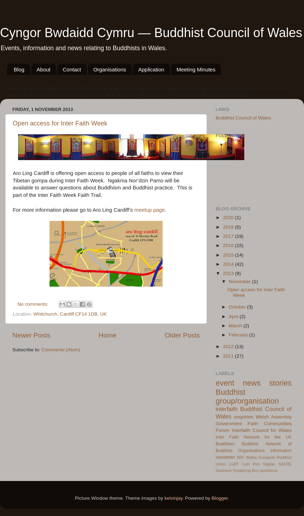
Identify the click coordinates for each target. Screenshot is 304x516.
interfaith (227, 409)
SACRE (285, 464)
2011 (229, 356)
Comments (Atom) (61, 349)
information (281, 450)
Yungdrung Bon (245, 470)
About (44, 69)
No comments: (34, 304)
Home (107, 335)
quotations (268, 470)
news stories (267, 383)
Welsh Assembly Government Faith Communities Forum (254, 423)
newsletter (225, 457)
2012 (229, 346)
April (234, 316)
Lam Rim (251, 464)
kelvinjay (173, 498)
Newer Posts (31, 335)
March (236, 325)
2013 (229, 273)
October (238, 307)
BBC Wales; (247, 457)
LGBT (234, 464)
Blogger (220, 498)
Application (151, 69)
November (240, 281)
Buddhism (225, 443)
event (225, 383)
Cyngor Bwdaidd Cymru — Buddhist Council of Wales (151, 32)
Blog (19, 69)
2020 (229, 217)
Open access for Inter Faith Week (60, 123)
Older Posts (182, 335)
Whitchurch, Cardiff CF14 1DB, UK (70, 314)
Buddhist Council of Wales (243, 118)
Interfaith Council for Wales (262, 430)
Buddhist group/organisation (247, 397)
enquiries (243, 417)
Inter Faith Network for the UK (254, 437)
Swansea (223, 470)
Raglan (269, 464)
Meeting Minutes (195, 69)
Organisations (109, 69)
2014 (229, 264)
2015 (229, 255)
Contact (72, 69)
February (239, 335)
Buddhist (250, 443)
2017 (229, 236)
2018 (229, 227)
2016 (229, 245)
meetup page (149, 210)
